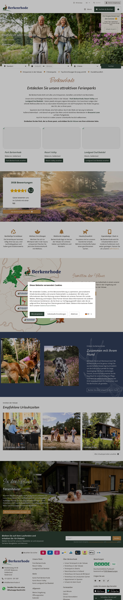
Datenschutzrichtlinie (48, 306)
